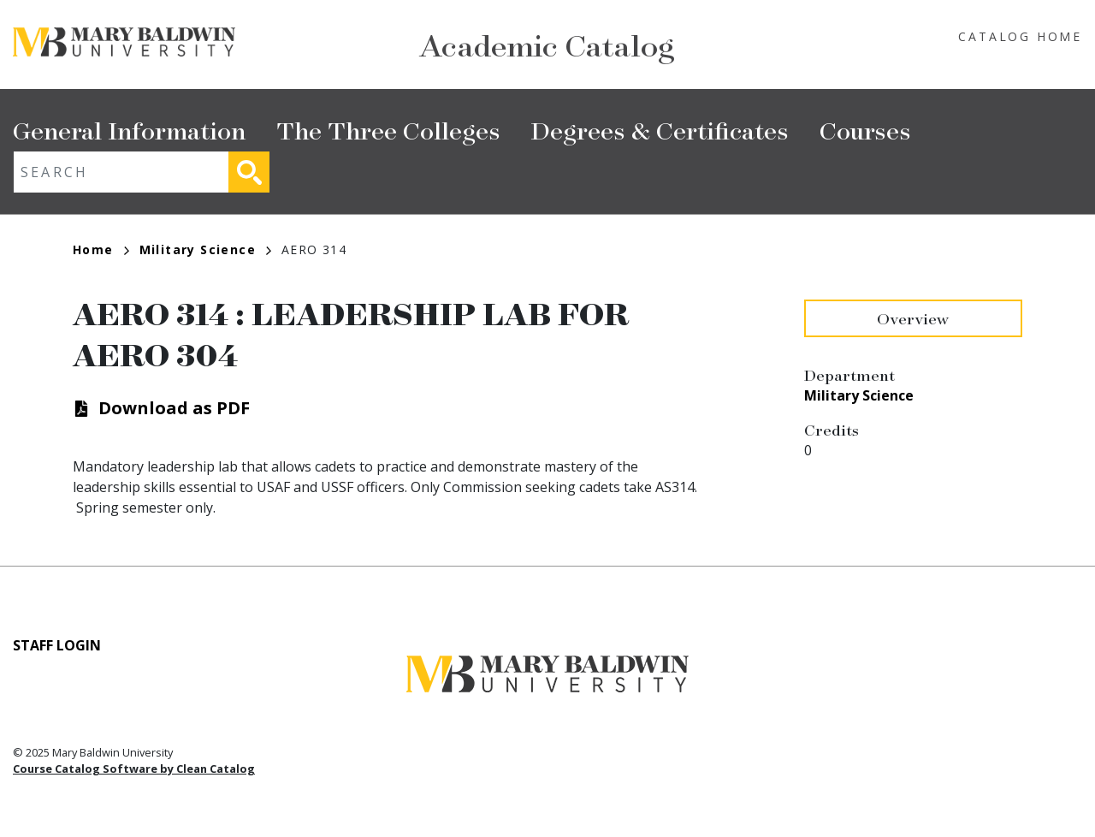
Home (101, 249)
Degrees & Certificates (660, 129)
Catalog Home (1020, 36)
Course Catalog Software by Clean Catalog (134, 768)
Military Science (205, 249)
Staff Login (57, 645)
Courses (865, 129)
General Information (129, 129)
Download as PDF (174, 407)
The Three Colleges (388, 129)
